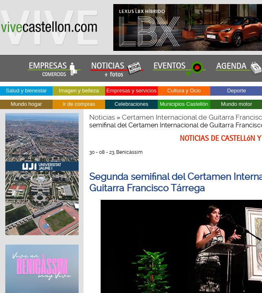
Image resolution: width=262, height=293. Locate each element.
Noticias (102, 117)
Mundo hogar (26, 104)
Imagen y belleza (79, 90)
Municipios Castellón (184, 104)
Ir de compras (79, 104)
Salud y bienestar (26, 90)
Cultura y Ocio (183, 90)
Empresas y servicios (131, 90)
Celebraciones (131, 104)
